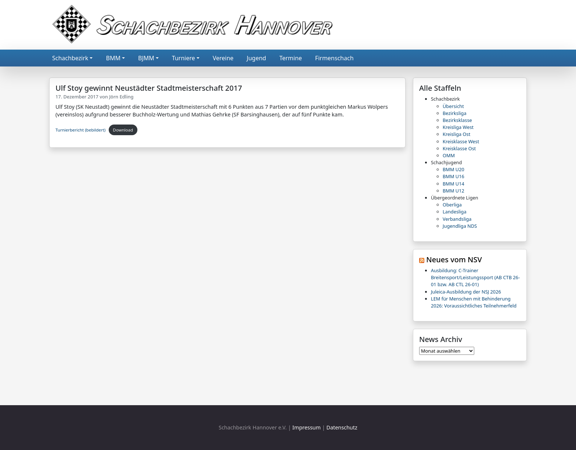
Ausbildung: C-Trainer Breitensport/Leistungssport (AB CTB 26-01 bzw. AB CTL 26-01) (475, 277)
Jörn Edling (121, 96)
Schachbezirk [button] (70, 58)
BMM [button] (113, 58)
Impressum (306, 427)
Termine (290, 58)
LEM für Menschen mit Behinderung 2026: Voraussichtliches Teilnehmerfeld (473, 302)
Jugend (256, 58)
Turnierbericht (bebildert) (80, 130)
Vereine (223, 58)
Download (123, 130)
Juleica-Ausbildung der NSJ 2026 (466, 291)
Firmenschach (334, 58)
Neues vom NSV (454, 259)
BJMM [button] (146, 58)
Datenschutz (341, 427)
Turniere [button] (183, 58)
